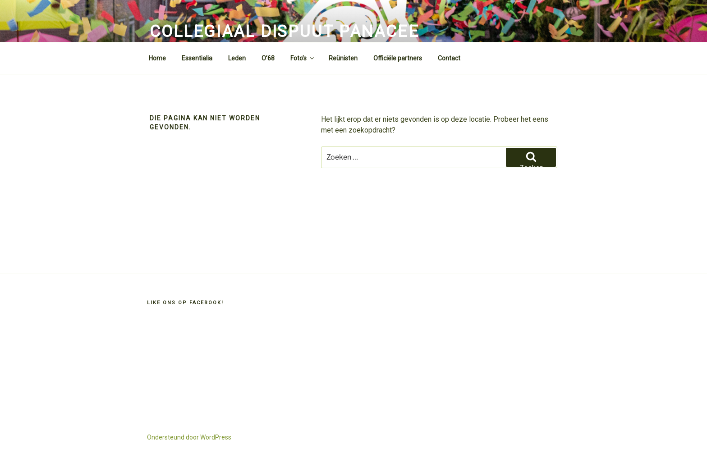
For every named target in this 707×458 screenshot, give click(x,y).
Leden (237, 58)
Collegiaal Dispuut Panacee (284, 31)
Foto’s (302, 58)
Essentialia (197, 58)
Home (157, 58)
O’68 (268, 58)
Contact (449, 58)
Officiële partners (397, 58)
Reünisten (343, 58)
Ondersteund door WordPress (189, 437)
